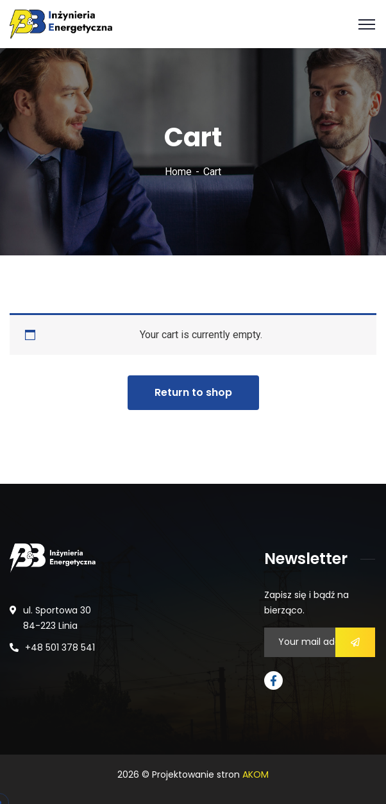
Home (178, 172)
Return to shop (193, 392)
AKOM (255, 774)
